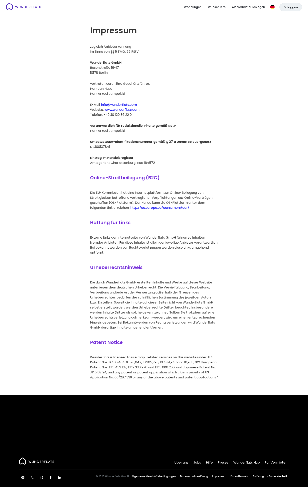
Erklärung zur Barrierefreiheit (270, 476)
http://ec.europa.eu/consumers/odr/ (159, 207)
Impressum (219, 476)
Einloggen (291, 7)
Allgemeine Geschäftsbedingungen (153, 476)
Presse (223, 462)
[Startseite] (23, 7)
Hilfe (209, 462)
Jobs (197, 462)
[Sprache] (272, 7)
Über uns (181, 462)
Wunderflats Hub (246, 462)
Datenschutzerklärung (194, 476)
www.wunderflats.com (121, 109)
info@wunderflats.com (119, 104)
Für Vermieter (276, 462)
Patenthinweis (240, 476)
